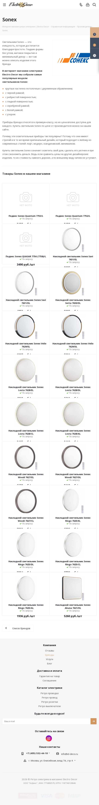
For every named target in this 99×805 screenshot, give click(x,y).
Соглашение (49, 680)
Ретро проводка (49, 693)
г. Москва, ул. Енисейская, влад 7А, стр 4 (51, 760)
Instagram (49, 738)
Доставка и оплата (49, 670)
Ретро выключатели (49, 706)
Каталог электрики (49, 687)
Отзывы (49, 650)
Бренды (49, 654)
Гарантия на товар (49, 676)
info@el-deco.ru (69, 753)
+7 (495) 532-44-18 (37, 753)
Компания (49, 645)
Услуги (49, 659)
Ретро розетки (49, 701)
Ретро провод (49, 697)
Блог (49, 663)
